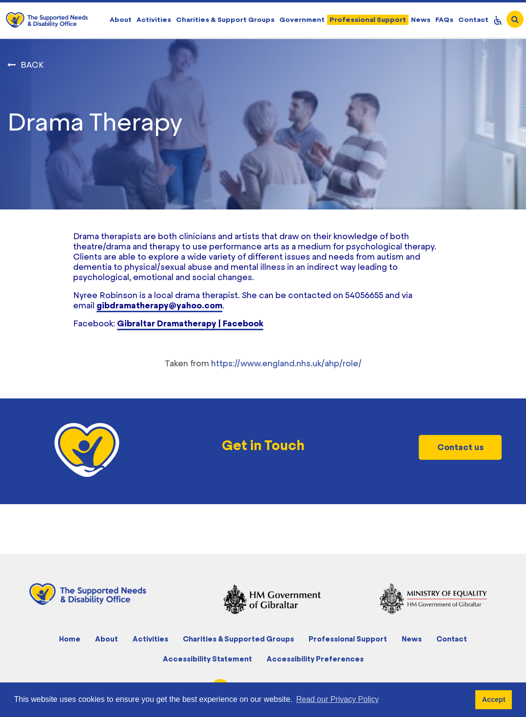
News (420, 19)
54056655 (364, 295)
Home (69, 638)
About (121, 19)
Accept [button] (494, 699)
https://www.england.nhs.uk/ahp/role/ (286, 363)
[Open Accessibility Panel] (498, 20)
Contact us (460, 447)
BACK (32, 64)
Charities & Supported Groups (238, 638)
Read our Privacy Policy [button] (337, 699)
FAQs (444, 19)
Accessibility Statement (207, 658)
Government (302, 19)
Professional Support (368, 19)
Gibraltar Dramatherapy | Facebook (190, 323)
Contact (473, 19)
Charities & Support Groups (225, 19)
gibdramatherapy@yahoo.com (159, 305)
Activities (153, 19)
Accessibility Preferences (315, 658)
